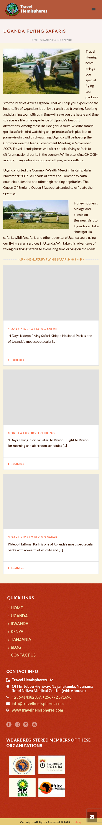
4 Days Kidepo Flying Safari (33, 328)
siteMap (76, 822)
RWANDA (18, 623)
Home (34, 40)
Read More (16, 359)
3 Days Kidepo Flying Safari (33, 537)
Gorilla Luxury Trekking (31, 433)
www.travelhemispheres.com (37, 710)
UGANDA (18, 615)
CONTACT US (22, 655)
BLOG (14, 647)
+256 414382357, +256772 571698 (41, 697)
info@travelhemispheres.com (38, 704)
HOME (15, 607)
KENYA (15, 631)
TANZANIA (19, 639)
